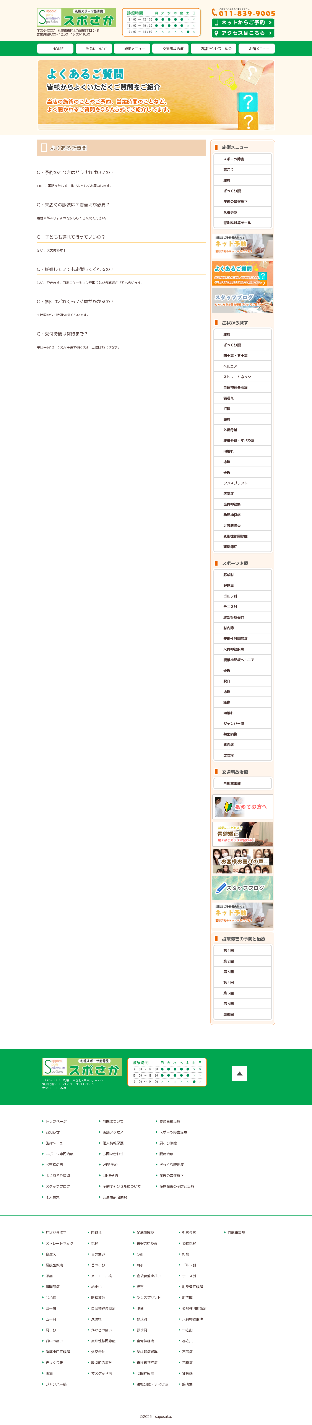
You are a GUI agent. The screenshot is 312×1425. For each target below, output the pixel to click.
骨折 (226, 472)
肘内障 (228, 627)
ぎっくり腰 (232, 190)
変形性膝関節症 (235, 535)
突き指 (228, 755)
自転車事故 (232, 783)
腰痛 (226, 180)
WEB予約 (110, 1164)
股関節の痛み (101, 1362)
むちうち (189, 1232)
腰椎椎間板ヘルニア (239, 659)
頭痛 (226, 419)
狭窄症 (228, 493)
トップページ (56, 1121)
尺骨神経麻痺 (233, 649)
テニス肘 (230, 606)
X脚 (140, 1264)
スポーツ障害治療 (173, 1132)
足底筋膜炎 (232, 525)
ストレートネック (237, 376)
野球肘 (228, 574)
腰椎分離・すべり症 (239, 440)
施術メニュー (134, 48)
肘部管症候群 (233, 617)
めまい (96, 1286)
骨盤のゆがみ (147, 1243)
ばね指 (51, 1297)
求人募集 (53, 1197)
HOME (57, 48)
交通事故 (230, 212)
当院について (96, 48)
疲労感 (187, 1373)
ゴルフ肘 (230, 596)
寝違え (228, 397)
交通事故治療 (173, 48)
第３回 (228, 971)
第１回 (228, 950)
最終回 (228, 1014)
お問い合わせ (113, 1153)
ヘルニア (230, 366)
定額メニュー (259, 48)
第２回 (228, 961)
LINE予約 (110, 1175)
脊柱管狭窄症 (147, 1362)
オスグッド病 (101, 1373)
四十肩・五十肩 (235, 355)
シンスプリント (235, 482)
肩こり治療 (168, 1142)
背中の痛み (54, 1340)
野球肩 (228, 585)
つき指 (187, 1329)
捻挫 (226, 461)
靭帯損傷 (230, 734)
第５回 (228, 993)
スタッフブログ (58, 1186)
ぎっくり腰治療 (171, 1164)
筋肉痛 (228, 744)
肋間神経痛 (232, 514)
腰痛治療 (166, 1153)
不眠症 (187, 1351)
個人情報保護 (113, 1142)
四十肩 (51, 1308)
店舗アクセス (113, 1132)
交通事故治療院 (115, 1197)
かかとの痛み (101, 1329)
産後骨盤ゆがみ (149, 1275)
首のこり (98, 1264)
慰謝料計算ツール (237, 222)
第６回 (228, 1003)
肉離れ (228, 451)
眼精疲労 (98, 1297)
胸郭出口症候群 (58, 1351)
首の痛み (98, 1254)
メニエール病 (101, 1275)
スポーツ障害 (233, 158)
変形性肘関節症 (235, 638)
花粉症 (187, 1362)
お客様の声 (54, 1164)
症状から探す (56, 1232)
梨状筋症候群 (147, 1351)
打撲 (226, 408)
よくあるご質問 (58, 1175)
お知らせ (53, 1132)
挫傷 (226, 702)
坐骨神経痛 (232, 504)
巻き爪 (187, 1340)
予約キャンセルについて (122, 1186)
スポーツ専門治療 (59, 1153)
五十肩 (51, 1319)
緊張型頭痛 (54, 1264)
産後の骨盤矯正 (235, 201)
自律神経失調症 (235, 387)
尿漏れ (96, 1319)
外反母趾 (230, 429)
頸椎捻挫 (189, 1243)
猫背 (140, 1286)
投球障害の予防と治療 (176, 1186)
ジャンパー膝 (233, 723)
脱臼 (226, 680)
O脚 (140, 1254)
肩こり (228, 169)
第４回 (228, 982)
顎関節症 (230, 546)
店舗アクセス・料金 (216, 48)
